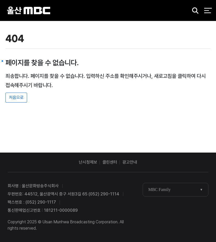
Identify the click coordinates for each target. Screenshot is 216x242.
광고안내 (129, 162)
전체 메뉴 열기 (208, 10)
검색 (194, 10)
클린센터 (109, 162)
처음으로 (16, 97)
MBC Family (159, 189)
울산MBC (28, 10)
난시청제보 (88, 162)
